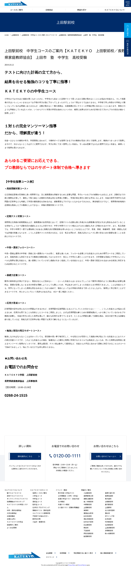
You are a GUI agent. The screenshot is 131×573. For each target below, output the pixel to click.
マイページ (50, 557)
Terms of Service (82, 565)
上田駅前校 (15, 35)
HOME (7, 35)
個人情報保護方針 (106, 553)
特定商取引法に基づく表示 (83, 553)
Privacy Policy (71, 565)
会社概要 (49, 553)
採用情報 (63, 553)
